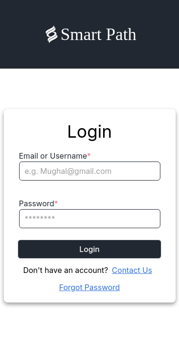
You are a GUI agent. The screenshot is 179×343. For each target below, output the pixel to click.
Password (38, 203)
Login (89, 249)
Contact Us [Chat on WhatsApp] (132, 270)
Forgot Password (89, 287)
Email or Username (55, 156)
